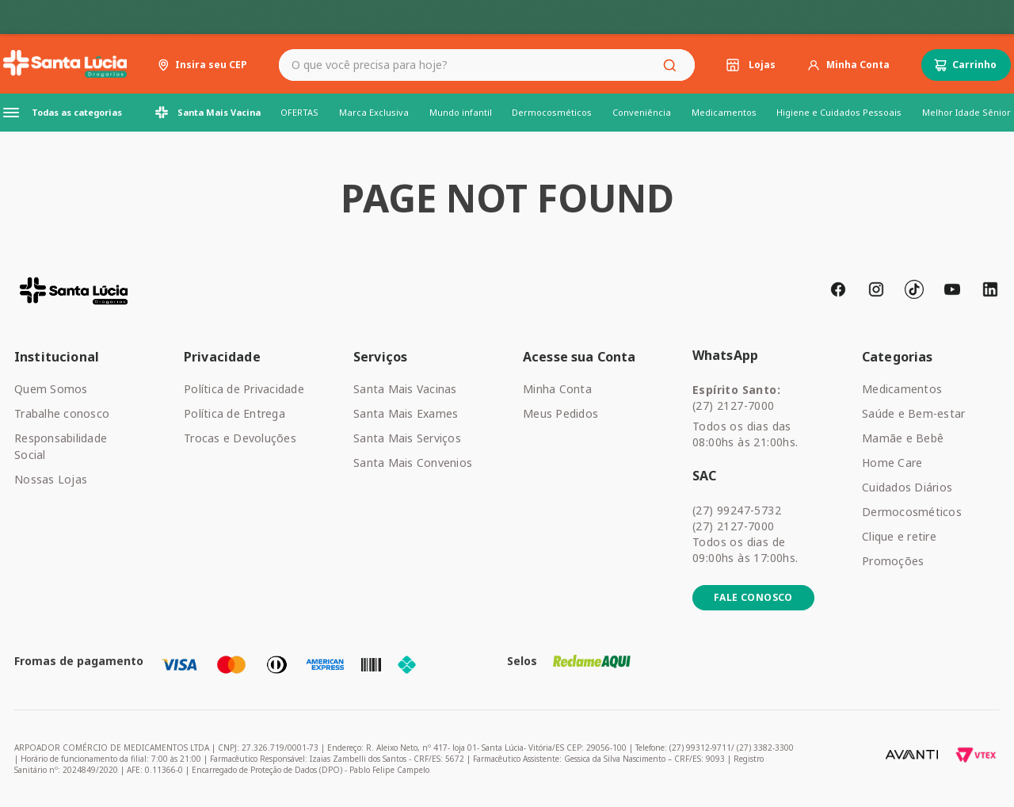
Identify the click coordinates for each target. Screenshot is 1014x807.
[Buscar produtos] (672, 65)
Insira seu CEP (211, 65)
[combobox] (487, 65)
